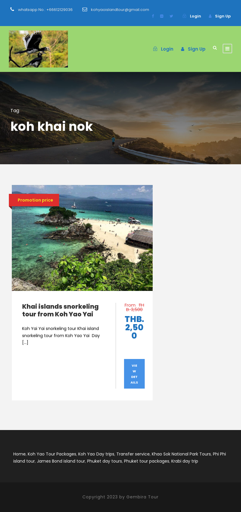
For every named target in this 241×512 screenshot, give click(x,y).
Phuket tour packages (146, 461)
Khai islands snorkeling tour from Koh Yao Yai (60, 310)
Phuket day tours (104, 461)
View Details (134, 373)
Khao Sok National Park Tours (181, 454)
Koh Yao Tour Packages (52, 454)
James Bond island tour (61, 461)
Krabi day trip (184, 461)
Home (19, 454)
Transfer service (133, 454)
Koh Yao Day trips (96, 454)
